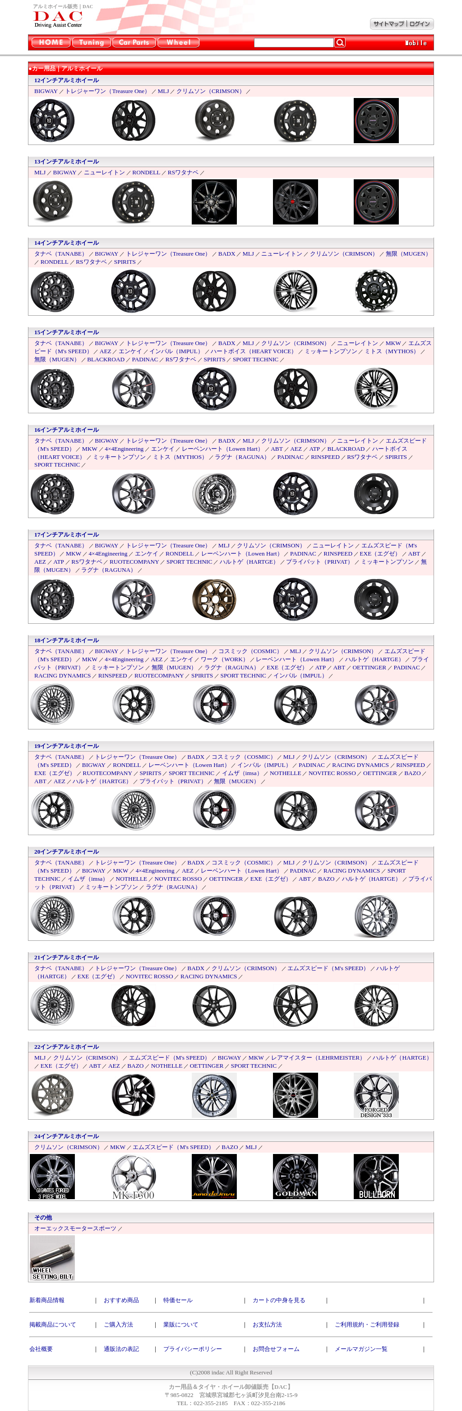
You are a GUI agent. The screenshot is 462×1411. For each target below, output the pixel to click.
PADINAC (145, 359)
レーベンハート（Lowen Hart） (222, 448)
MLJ (163, 91)
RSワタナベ (183, 172)
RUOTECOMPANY (134, 561)
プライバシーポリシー (192, 1349)
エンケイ (130, 351)
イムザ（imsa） (242, 773)
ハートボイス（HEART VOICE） (254, 351)
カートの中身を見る (279, 1300)
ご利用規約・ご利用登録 (367, 1324)
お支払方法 (267, 1324)
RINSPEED (325, 456)
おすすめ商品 (121, 1300)
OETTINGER (369, 667)
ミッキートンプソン (331, 351)
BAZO (412, 773)
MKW (393, 343)
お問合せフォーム (276, 1349)
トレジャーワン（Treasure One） (107, 91)
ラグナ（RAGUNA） (242, 456)
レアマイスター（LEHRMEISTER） (318, 1057)
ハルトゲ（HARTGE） (249, 561)
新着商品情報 (47, 1300)
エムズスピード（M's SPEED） (328, 968)
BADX (227, 253)
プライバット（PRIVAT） (319, 561)
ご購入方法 (118, 1324)
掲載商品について (52, 1324)
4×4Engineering (124, 448)
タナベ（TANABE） (61, 253)
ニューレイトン (104, 172)
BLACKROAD (106, 359)
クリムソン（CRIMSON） (210, 91)
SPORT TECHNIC (255, 359)
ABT (277, 448)
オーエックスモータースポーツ (75, 1228)
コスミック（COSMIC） (250, 651)
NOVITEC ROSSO (332, 773)
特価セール (178, 1300)
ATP (314, 448)
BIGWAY (46, 91)
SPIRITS (125, 261)
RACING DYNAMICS (62, 675)
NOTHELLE (285, 773)
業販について (181, 1324)
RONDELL (146, 172)
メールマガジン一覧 (361, 1349)
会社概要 (41, 1349)
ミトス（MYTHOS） (392, 351)
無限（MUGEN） (408, 253)
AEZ (105, 351)
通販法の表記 (121, 1349)
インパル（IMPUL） (176, 351)
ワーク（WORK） (225, 659)
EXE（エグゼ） (380, 553)
